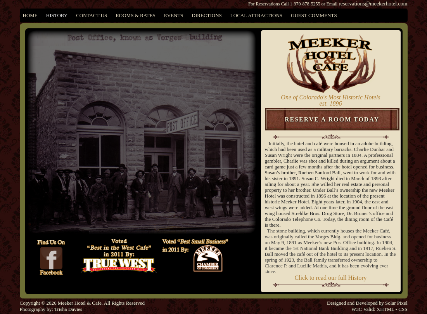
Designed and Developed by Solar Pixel (367, 303)
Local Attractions (256, 15)
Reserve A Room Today (332, 119)
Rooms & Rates (136, 15)
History (56, 15)
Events (173, 15)
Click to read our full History (330, 277)
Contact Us (91, 15)
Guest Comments (314, 15)
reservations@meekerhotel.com (373, 4)
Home (30, 15)
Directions (207, 15)
